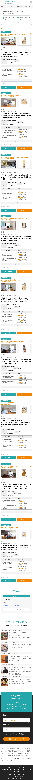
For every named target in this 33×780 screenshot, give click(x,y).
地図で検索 (17, 591)
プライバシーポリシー (16, 776)
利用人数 (6, 724)
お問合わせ (9, 87)
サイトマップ (20, 774)
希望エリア (7, 715)
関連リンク (12, 774)
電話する (25, 87)
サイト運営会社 (12, 778)
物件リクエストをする (16, 739)
